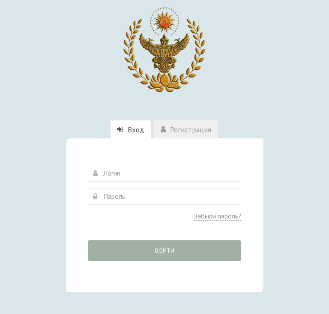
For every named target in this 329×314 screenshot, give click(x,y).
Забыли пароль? (217, 216)
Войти (164, 250)
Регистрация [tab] (186, 130)
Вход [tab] (130, 130)
